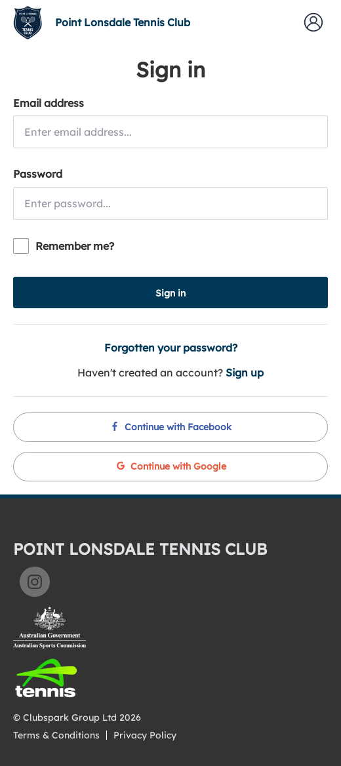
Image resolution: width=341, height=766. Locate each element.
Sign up (245, 372)
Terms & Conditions (56, 735)
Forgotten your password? (170, 347)
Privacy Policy (144, 735)
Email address (48, 103)
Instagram (35, 582)
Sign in (170, 293)
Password (37, 173)
